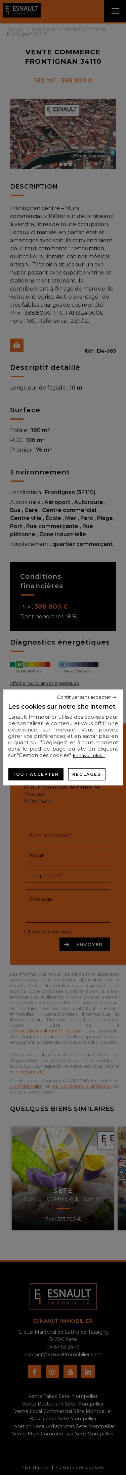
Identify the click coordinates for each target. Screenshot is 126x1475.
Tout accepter (35, 774)
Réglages (86, 774)
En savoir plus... (89, 755)
